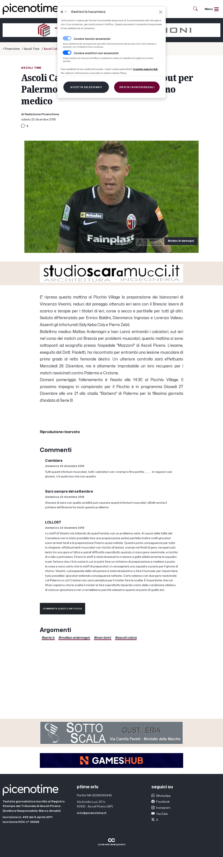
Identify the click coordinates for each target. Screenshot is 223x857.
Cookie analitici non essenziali (96, 53)
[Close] (160, 12)
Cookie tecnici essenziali (92, 39)
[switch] (67, 52)
